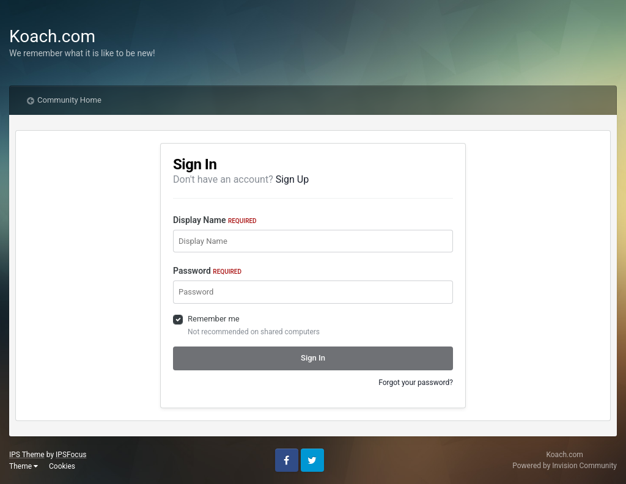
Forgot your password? (415, 382)
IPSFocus (71, 454)
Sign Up (292, 179)
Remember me (214, 318)
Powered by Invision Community (564, 465)
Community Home (69, 100)
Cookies (62, 466)
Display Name (215, 220)
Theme (23, 466)
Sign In (313, 357)
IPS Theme (27, 454)
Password (207, 271)
